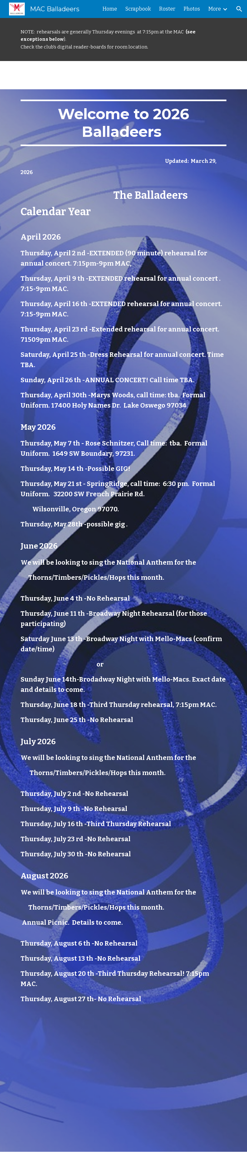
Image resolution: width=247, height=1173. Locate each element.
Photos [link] (192, 9)
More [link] (214, 9)
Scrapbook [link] (138, 9)
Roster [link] (167, 9)
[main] (123, 39)
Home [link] (110, 9)
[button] (239, 9)
